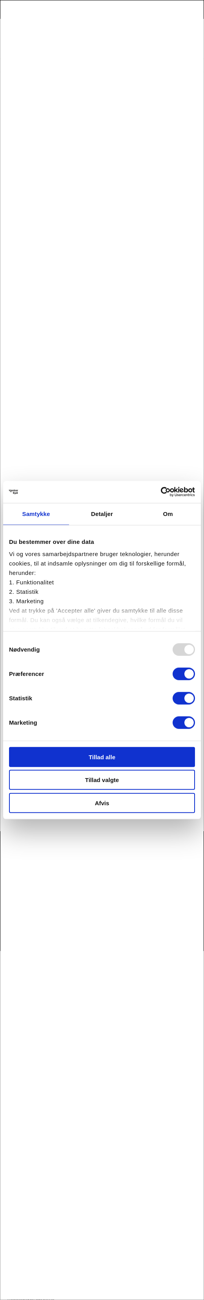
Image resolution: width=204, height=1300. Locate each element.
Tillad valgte (102, 780)
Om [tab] (168, 513)
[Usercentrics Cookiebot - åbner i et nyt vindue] (160, 492)
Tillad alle (102, 756)
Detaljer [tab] (102, 513)
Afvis (102, 802)
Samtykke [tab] (36, 513)
